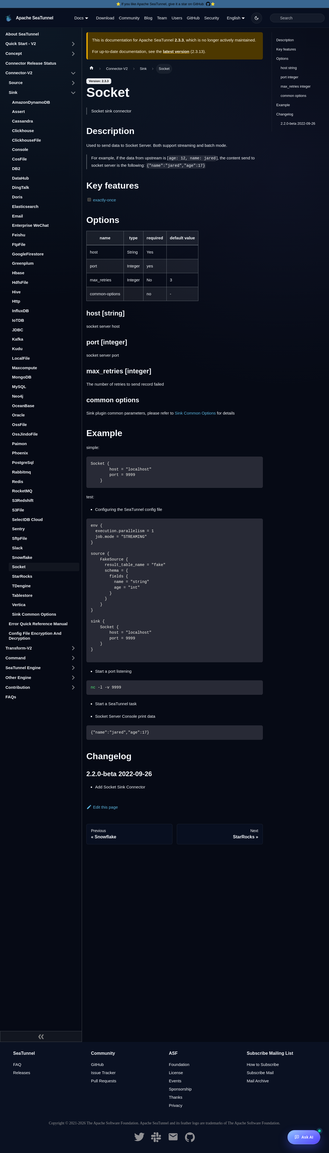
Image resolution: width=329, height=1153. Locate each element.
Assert (18, 111)
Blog (148, 18)
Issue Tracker (103, 1072)
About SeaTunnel (22, 34)
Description (285, 40)
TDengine (21, 585)
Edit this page (102, 807)
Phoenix (20, 453)
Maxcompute (24, 367)
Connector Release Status (30, 63)
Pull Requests (103, 1080)
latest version (176, 51)
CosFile (19, 159)
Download (105, 18)
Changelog (284, 114)
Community (129, 18)
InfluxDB (20, 310)
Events (175, 1080)
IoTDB (18, 320)
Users (177, 18)
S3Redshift (22, 500)
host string (289, 68)
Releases (21, 1072)
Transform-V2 (18, 648)
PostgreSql (23, 462)
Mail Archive (258, 1080)
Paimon (19, 443)
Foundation (179, 1064)
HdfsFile (20, 282)
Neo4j (17, 396)
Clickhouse (23, 130)
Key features (286, 49)
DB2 (16, 168)
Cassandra (22, 121)
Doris (17, 197)
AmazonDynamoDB (31, 102)
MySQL (19, 386)
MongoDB (21, 377)
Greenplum (23, 263)
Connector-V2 (18, 72)
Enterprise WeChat (30, 225)
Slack (17, 548)
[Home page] (91, 69)
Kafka (17, 339)
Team (162, 18)
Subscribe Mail (260, 1072)
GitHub (193, 18)
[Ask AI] (303, 1137)
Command (15, 658)
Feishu (18, 235)
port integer (289, 77)
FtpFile (18, 244)
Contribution (17, 687)
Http (16, 301)
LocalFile (21, 358)
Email (17, 216)
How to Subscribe (263, 1064)
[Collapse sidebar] (41, 1036)
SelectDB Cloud (27, 519)
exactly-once (104, 200)
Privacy (175, 1105)
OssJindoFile (25, 434)
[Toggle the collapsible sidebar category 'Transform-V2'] (73, 648)
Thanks (175, 1097)
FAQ (17, 1064)
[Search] (297, 18)
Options (282, 58)
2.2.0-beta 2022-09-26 (298, 123)
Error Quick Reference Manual (38, 623)
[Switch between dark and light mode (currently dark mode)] (256, 18)
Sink (13, 92)
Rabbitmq (21, 472)
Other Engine (18, 677)
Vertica (18, 604)
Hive (16, 292)
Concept (13, 53)
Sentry (18, 528)
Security (211, 18)
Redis (17, 481)
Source (16, 82)
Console (20, 149)
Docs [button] (79, 18)
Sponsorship (180, 1089)
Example (283, 105)
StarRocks (22, 576)
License (176, 1072)
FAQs (10, 697)
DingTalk (20, 187)
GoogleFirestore (28, 254)
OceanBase (23, 405)
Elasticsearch (25, 206)
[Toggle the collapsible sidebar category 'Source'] (73, 83)
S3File (18, 510)
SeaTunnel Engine (23, 667)
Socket (18, 566)
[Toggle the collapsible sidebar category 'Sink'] (73, 92)
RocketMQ (22, 490)
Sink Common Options (34, 614)
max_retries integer (296, 86)
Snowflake (22, 557)
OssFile (19, 424)
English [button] (233, 18)
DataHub (20, 178)
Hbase (18, 272)
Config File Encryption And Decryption (35, 636)
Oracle (18, 415)
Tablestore (22, 595)
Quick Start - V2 (20, 43)
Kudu (17, 348)
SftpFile (19, 538)
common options (293, 96)
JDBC (17, 329)
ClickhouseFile (26, 140)
